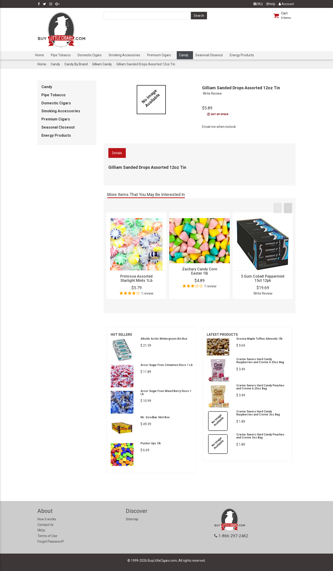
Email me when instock (219, 127)
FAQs (41, 530)
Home (39, 55)
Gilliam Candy (102, 64)
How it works (46, 519)
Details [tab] (117, 153)
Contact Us (45, 525)
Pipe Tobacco (61, 55)
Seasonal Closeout (209, 55)
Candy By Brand (76, 64)
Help (270, 4)
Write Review (212, 93)
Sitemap (132, 519)
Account (286, 4)
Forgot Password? (50, 541)
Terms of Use (47, 536)
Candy (183, 55)
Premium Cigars (159, 55)
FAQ (258, 4)
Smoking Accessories (124, 55)
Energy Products (242, 55)
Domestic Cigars (90, 55)
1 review (147, 293)
